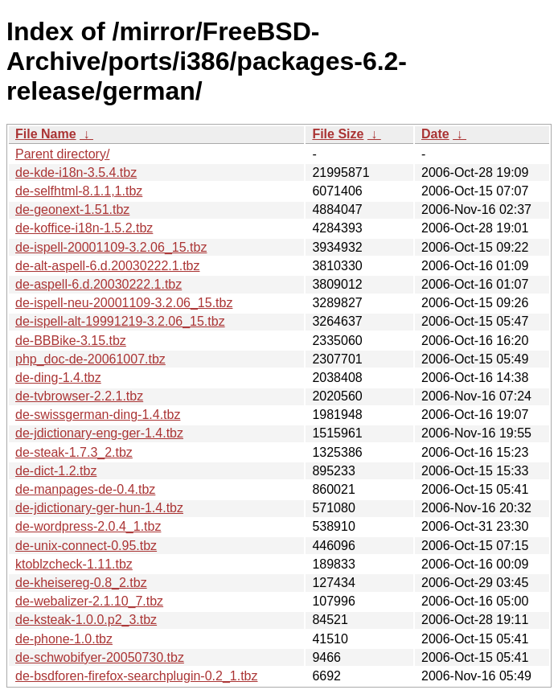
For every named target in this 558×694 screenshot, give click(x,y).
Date (435, 134)
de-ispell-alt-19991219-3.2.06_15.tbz (120, 321)
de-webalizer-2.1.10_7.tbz (89, 601)
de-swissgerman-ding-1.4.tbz (97, 414)
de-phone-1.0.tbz (64, 639)
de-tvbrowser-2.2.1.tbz (79, 396)
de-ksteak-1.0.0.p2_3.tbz (86, 619)
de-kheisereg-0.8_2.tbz (81, 582)
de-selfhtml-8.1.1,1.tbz (78, 191)
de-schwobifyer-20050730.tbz (99, 657)
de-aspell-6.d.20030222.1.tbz (98, 284)
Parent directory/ (62, 154)
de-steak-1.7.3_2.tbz (74, 452)
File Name (45, 134)
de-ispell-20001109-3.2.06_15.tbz (111, 247)
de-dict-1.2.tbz (55, 471)
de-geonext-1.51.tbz (72, 209)
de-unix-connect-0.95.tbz (86, 545)
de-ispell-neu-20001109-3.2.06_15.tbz (123, 303)
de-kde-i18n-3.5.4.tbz (76, 172)
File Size (337, 134)
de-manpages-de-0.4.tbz (85, 489)
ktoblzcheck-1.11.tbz (74, 564)
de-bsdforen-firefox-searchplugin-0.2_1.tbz (136, 676)
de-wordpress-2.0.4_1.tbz (88, 526)
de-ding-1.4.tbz (58, 377)
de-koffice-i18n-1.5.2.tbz (84, 228)
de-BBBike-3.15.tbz (70, 340)
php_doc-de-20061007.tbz (90, 359)
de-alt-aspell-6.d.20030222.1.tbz (107, 266)
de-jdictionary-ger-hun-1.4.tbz (99, 508)
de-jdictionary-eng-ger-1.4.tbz (99, 433)
